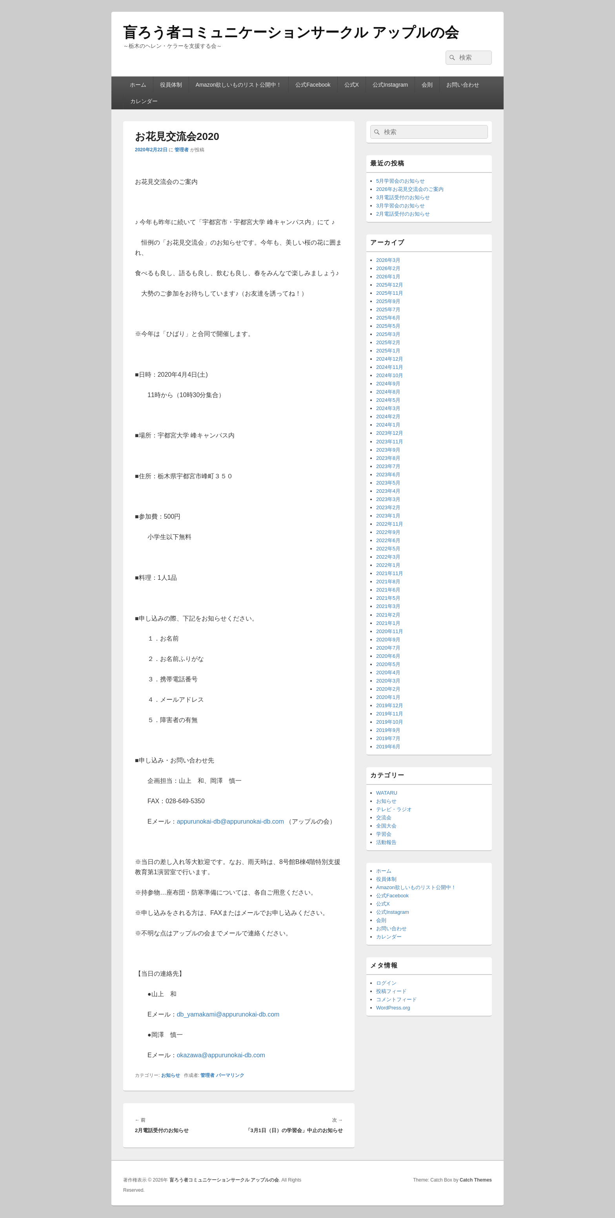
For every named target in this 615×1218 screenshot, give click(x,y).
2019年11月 (389, 714)
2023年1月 (388, 516)
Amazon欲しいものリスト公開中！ (239, 85)
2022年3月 (388, 557)
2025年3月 (388, 334)
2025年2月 (388, 342)
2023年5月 (388, 483)
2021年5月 (388, 598)
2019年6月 (388, 747)
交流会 (383, 817)
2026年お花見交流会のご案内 (410, 189)
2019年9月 (388, 730)
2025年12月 (389, 285)
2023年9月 (388, 450)
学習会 (383, 834)
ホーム (138, 85)
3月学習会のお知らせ (400, 206)
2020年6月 (388, 656)
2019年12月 (389, 705)
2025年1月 (388, 351)
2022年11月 (389, 524)
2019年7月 (388, 738)
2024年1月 (388, 425)
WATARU (386, 793)
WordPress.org (393, 1008)
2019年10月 (389, 722)
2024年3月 (388, 408)
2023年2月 (388, 507)
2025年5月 (388, 326)
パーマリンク (230, 1075)
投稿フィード (391, 991)
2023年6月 (388, 474)
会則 (427, 85)
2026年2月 (388, 268)
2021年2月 (388, 615)
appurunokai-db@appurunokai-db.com (230, 821)
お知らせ (170, 1075)
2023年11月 (389, 442)
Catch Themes (476, 1180)
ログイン (386, 983)
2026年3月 (388, 260)
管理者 (182, 149)
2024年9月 (388, 384)
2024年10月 (389, 375)
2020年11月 (389, 631)
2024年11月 (389, 367)
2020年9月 (388, 640)
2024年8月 (388, 392)
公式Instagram (390, 85)
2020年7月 (388, 648)
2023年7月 (388, 466)
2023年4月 (388, 491)
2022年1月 (388, 565)
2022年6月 (388, 540)
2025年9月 (388, 301)
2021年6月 (388, 590)
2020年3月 (388, 681)
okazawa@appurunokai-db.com (221, 1055)
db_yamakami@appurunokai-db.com (228, 1014)
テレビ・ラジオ (394, 809)
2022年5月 (388, 549)
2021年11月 (389, 573)
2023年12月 (389, 433)
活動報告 (386, 842)
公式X (351, 85)
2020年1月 (388, 697)
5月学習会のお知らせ (400, 181)
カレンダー (144, 101)
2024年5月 (388, 400)
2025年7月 (388, 309)
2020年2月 (388, 689)
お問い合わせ (462, 85)
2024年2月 (388, 416)
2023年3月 (388, 499)
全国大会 (386, 826)
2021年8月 (388, 581)
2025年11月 (389, 293)
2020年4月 (388, 672)
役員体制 (171, 85)
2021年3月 (388, 606)
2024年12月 (389, 359)
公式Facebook (312, 85)
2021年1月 (388, 623)
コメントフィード (396, 999)
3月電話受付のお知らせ (403, 197)
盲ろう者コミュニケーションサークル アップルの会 (291, 32)
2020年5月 (388, 664)
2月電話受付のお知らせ (403, 214)
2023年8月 (388, 458)
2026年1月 (388, 277)
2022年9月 (388, 532)
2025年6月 (388, 318)
